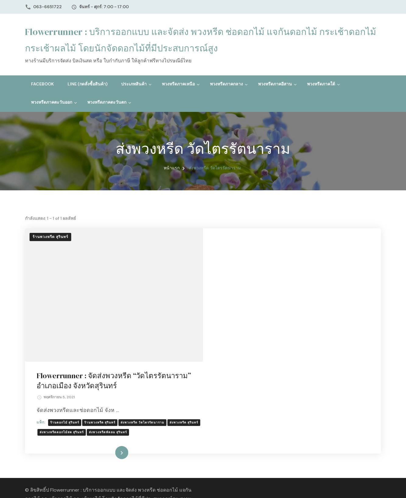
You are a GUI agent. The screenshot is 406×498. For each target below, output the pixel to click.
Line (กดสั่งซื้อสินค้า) (87, 84)
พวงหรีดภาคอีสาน (275, 84)
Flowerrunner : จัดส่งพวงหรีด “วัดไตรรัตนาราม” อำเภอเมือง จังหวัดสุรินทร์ (275, 247)
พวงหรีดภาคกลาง (226, 84)
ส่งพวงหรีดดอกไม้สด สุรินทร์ (274, 299)
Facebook (42, 84)
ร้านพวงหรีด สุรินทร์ (50, 236)
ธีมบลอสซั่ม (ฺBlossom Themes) (107, 424)
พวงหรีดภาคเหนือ (178, 84)
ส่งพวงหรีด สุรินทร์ (232, 299)
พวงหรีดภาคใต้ (321, 84)
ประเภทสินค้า (134, 84)
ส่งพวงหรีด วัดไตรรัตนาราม (321, 289)
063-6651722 (47, 6)
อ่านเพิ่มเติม (282, 360)
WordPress (185, 424)
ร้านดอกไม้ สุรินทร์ (243, 289)
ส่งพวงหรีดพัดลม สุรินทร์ (320, 299)
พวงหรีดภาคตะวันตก (106, 102)
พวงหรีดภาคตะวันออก (51, 102)
